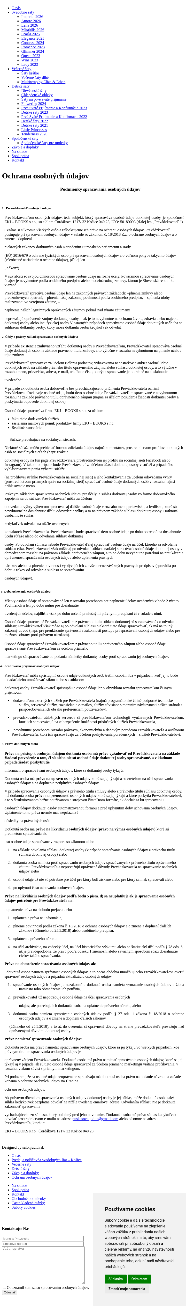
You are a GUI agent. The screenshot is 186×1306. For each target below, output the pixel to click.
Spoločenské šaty (25, 138)
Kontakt (18, 160)
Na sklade (19, 151)
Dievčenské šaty (33, 90)
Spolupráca (20, 156)
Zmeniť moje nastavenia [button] (126, 1289)
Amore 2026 (31, 21)
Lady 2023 (29, 64)
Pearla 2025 (30, 34)
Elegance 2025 (32, 38)
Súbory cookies (24, 1207)
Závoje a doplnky (25, 147)
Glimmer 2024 (32, 51)
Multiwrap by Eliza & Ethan (43, 82)
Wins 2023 (29, 60)
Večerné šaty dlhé (35, 77)
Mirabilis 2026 (32, 30)
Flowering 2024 (33, 104)
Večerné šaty (21, 69)
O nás (16, 8)
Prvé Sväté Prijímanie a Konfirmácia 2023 (54, 108)
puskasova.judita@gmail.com (95, 1119)
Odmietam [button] (139, 1279)
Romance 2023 (33, 47)
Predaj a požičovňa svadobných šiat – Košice (47, 1160)
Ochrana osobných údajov (32, 1177)
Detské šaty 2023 (34, 112)
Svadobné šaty (23, 12)
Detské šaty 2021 (34, 125)
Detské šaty (21, 86)
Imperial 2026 (32, 17)
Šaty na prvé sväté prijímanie (44, 99)
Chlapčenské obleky (37, 95)
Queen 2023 (30, 56)
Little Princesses (34, 130)
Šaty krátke (30, 73)
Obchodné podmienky (29, 1198)
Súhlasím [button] (115, 1279)
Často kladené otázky (28, 1203)
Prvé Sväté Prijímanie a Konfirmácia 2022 (54, 117)
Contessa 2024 (32, 43)
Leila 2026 (29, 25)
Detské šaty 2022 (34, 121)
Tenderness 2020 (34, 134)
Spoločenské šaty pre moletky (44, 143)
